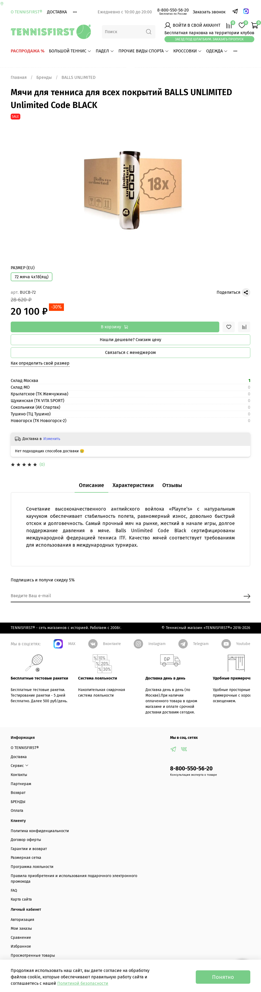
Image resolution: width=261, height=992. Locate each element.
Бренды (44, 77)
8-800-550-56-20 (173, 10)
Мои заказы (21, 928)
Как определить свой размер (40, 363)
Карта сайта (21, 899)
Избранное (21, 946)
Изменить (51, 439)
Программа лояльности (32, 866)
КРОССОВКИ (187, 50)
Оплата (17, 810)
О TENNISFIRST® (26, 11)
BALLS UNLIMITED (78, 77)
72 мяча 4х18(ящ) (31, 276)
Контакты (19, 775)
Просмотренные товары (33, 955)
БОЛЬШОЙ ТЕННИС (70, 50)
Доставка (57, 11)
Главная (19, 77)
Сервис (20, 765)
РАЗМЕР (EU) (22, 267)
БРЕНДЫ (18, 802)
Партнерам (21, 784)
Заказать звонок (209, 11)
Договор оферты (26, 839)
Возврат (18, 792)
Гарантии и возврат (29, 849)
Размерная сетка (26, 857)
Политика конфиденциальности (40, 831)
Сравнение (21, 937)
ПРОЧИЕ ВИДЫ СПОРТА (143, 50)
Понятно (223, 977)
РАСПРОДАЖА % (28, 51)
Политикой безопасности (82, 983)
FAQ (14, 890)
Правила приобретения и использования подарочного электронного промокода (74, 879)
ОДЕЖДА (217, 50)
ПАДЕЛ (105, 50)
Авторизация (22, 919)
